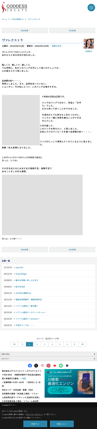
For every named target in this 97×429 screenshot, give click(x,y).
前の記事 (24, 30)
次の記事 (72, 30)
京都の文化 (57, 45)
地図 (24, 378)
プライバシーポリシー (34, 414)
